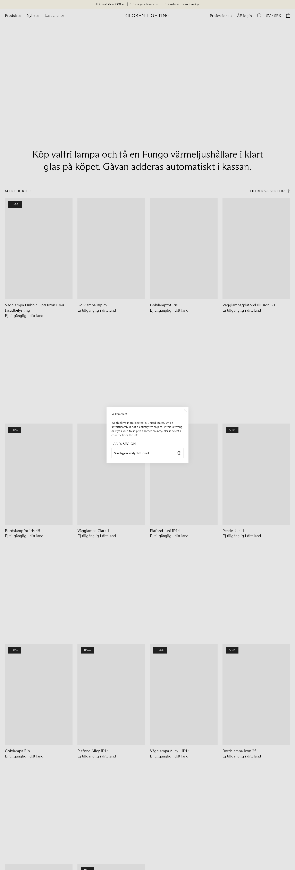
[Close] (185, 410)
